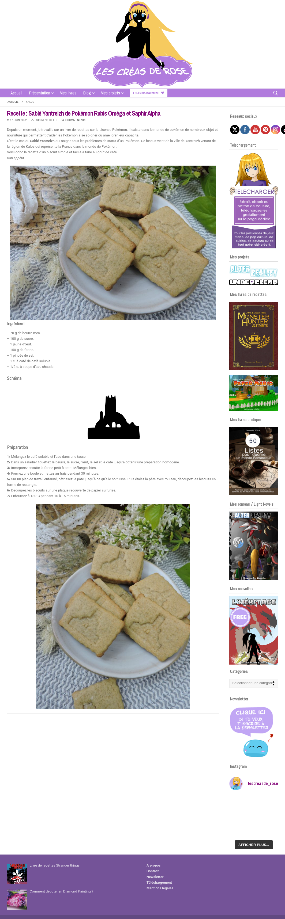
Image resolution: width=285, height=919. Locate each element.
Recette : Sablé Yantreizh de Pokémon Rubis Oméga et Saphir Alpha (83, 113)
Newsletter (155, 877)
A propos (154, 865)
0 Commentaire (74, 120)
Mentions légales (160, 888)
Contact (153, 871)
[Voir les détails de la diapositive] (253, 336)
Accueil (13, 101)
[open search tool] (275, 93)
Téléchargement (159, 882)
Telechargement (148, 93)
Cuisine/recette (44, 120)
